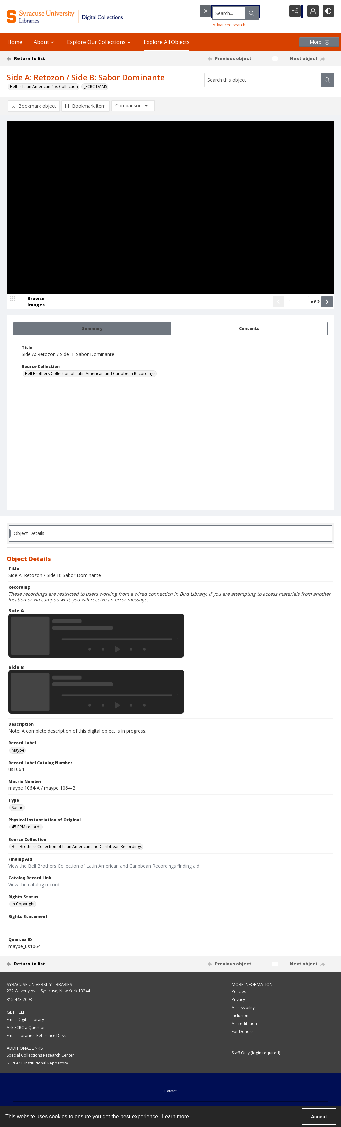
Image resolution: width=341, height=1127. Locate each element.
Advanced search (216, 23)
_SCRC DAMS (95, 86)
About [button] (45, 42)
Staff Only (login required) (256, 1053)
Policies (239, 992)
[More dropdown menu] (319, 42)
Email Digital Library (25, 1020)
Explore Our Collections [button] (99, 42)
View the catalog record (33, 885)
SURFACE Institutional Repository (37, 1063)
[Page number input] (297, 302)
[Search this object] (263, 80)
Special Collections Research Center (40, 1056)
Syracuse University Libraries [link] (39, 985)
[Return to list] (51, 58)
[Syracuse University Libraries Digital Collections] (79, 16)
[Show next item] (327, 302)
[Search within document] (327, 80)
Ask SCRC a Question (26, 1028)
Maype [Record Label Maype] (18, 751)
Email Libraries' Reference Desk (36, 1036)
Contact (170, 1091)
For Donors (242, 1032)
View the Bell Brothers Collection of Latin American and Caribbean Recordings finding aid (103, 866)
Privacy (238, 1000)
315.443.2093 (19, 1000)
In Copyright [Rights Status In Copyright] (23, 904)
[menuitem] (170, 1091)
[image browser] (32, 302)
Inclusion (240, 1016)
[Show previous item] (278, 302)
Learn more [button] (175, 1116)
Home (14, 42)
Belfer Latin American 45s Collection (44, 86)
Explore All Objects (167, 42)
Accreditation (244, 1024)
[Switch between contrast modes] (327, 11)
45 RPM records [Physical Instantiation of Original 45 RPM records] (26, 827)
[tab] (92, 329)
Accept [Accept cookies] (319, 1116)
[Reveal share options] (294, 11)
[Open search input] (277, 11)
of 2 (315, 302)
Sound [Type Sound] (18, 808)
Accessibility (243, 1008)
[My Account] (311, 11)
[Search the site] (229, 11)
